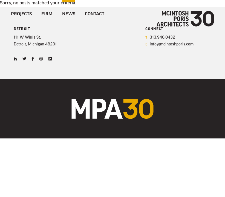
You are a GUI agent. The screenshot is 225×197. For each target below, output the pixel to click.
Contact (94, 14)
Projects (21, 14)
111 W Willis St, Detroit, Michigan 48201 (35, 41)
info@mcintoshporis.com (169, 45)
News (68, 14)
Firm (47, 14)
